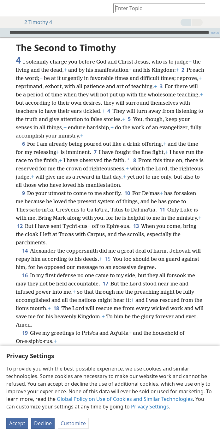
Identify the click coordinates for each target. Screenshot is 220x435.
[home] (9, 8)
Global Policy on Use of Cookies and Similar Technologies (125, 398)
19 (25, 323)
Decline (43, 423)
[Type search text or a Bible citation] (156, 8)
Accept (17, 423)
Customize (73, 423)
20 (25, 339)
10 (127, 183)
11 (162, 200)
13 (136, 216)
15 (107, 249)
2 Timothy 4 (35, 22)
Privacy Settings (150, 406)
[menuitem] (9, 8)
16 (25, 265)
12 (20, 216)
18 (56, 298)
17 (105, 274)
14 (25, 241)
